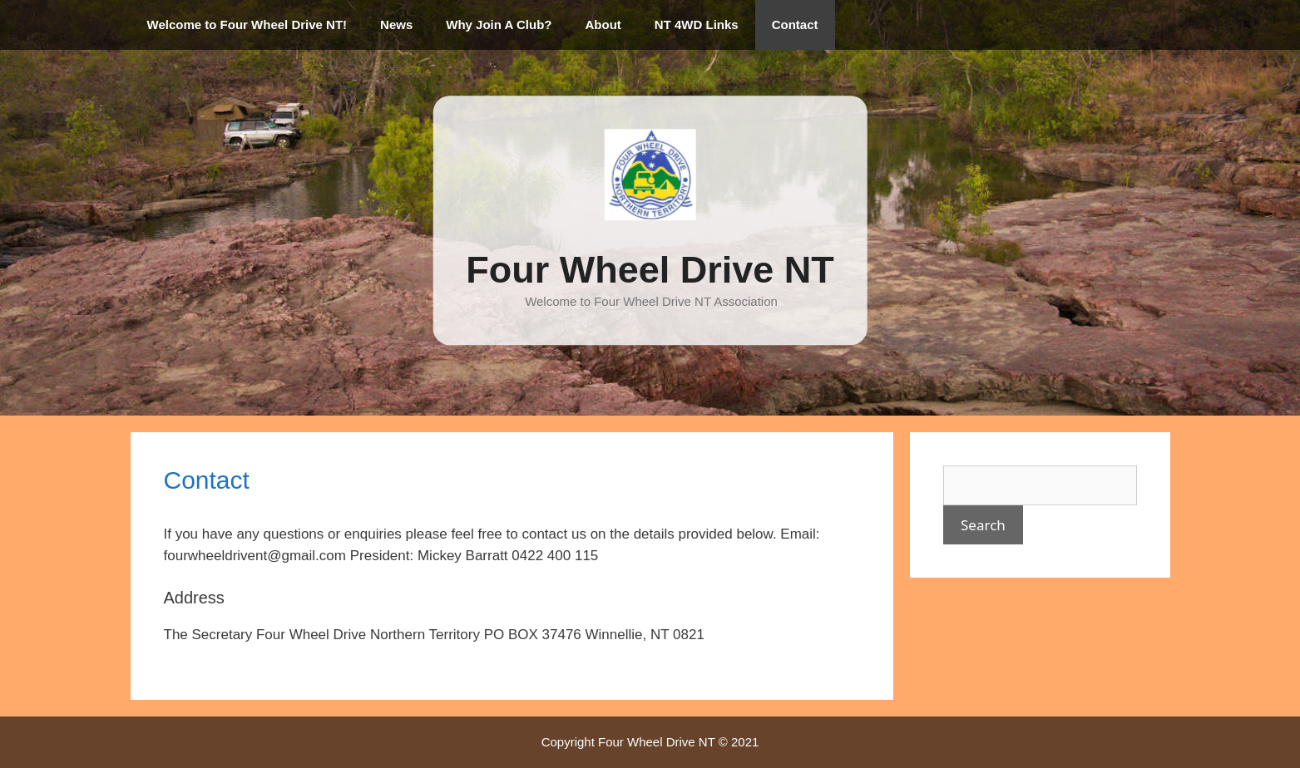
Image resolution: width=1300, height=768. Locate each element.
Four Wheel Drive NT (650, 270)
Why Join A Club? (498, 24)
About (603, 24)
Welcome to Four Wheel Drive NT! (247, 24)
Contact (795, 24)
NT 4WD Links (697, 24)
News (396, 24)
